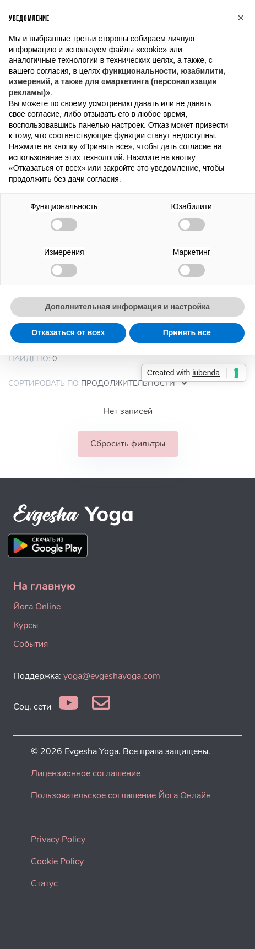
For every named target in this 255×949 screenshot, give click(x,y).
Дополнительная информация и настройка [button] (127, 306)
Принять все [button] (187, 332)
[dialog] (234, 927)
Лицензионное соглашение (85, 773)
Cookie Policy (57, 861)
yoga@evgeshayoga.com (111, 676)
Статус (44, 883)
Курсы (25, 625)
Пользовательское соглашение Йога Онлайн (121, 795)
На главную (44, 586)
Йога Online (37, 607)
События (30, 644)
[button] (240, 17)
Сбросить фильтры (127, 444)
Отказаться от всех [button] (68, 332)
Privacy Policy (58, 839)
